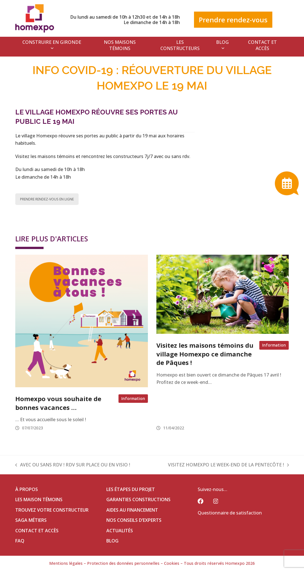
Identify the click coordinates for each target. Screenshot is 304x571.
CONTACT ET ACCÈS (37, 530)
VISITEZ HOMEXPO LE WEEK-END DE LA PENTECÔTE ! (228, 465)
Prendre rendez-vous (233, 19)
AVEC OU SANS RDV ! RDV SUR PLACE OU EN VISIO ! (72, 465)
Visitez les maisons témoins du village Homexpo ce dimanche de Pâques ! (204, 354)
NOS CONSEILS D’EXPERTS (133, 520)
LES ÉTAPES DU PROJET (130, 489)
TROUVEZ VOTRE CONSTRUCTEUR (52, 510)
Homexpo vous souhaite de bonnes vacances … (58, 402)
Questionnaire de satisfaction (230, 513)
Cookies (171, 563)
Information (133, 398)
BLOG (112, 541)
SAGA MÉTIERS (31, 520)
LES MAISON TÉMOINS (38, 499)
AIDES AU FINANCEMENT (132, 510)
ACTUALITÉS (119, 530)
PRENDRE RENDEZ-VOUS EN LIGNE (47, 199)
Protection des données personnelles (123, 563)
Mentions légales (66, 563)
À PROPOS (26, 489)
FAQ (19, 541)
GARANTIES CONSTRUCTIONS (138, 499)
